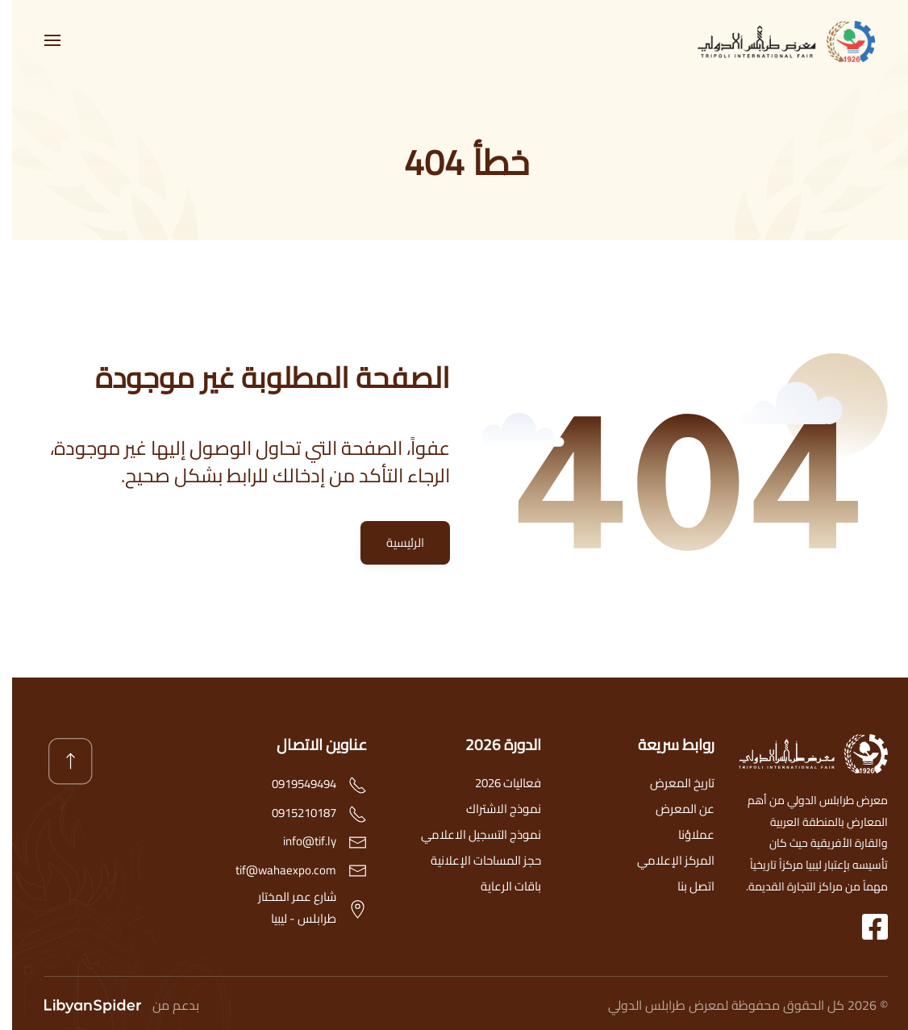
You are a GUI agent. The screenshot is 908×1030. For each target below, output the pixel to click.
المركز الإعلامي (663, 860)
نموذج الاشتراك (491, 808)
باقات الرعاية (499, 886)
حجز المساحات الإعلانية (474, 860)
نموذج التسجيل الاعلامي (469, 834)
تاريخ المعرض (670, 782)
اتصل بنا (683, 886)
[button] (40, 40)
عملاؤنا (684, 834)
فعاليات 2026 (496, 782)
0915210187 (292, 812)
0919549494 (292, 784)
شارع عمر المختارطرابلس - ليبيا (285, 908)
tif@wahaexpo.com (273, 870)
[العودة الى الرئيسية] (779, 40)
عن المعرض (673, 808)
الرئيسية (393, 542)
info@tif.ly (297, 841)
